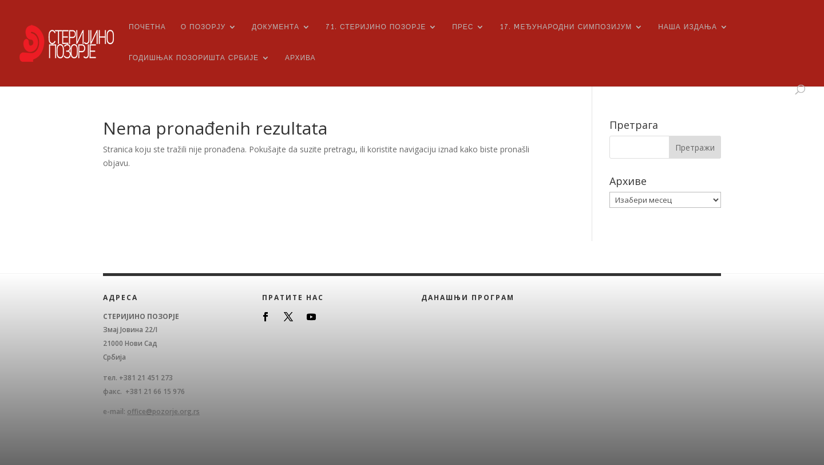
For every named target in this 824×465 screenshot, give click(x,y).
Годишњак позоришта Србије (194, 58)
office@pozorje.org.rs (163, 411)
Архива (300, 58)
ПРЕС (462, 27)
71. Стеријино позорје (376, 27)
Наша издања (687, 27)
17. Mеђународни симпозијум (566, 27)
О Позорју (203, 27)
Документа (275, 27)
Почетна (147, 27)
